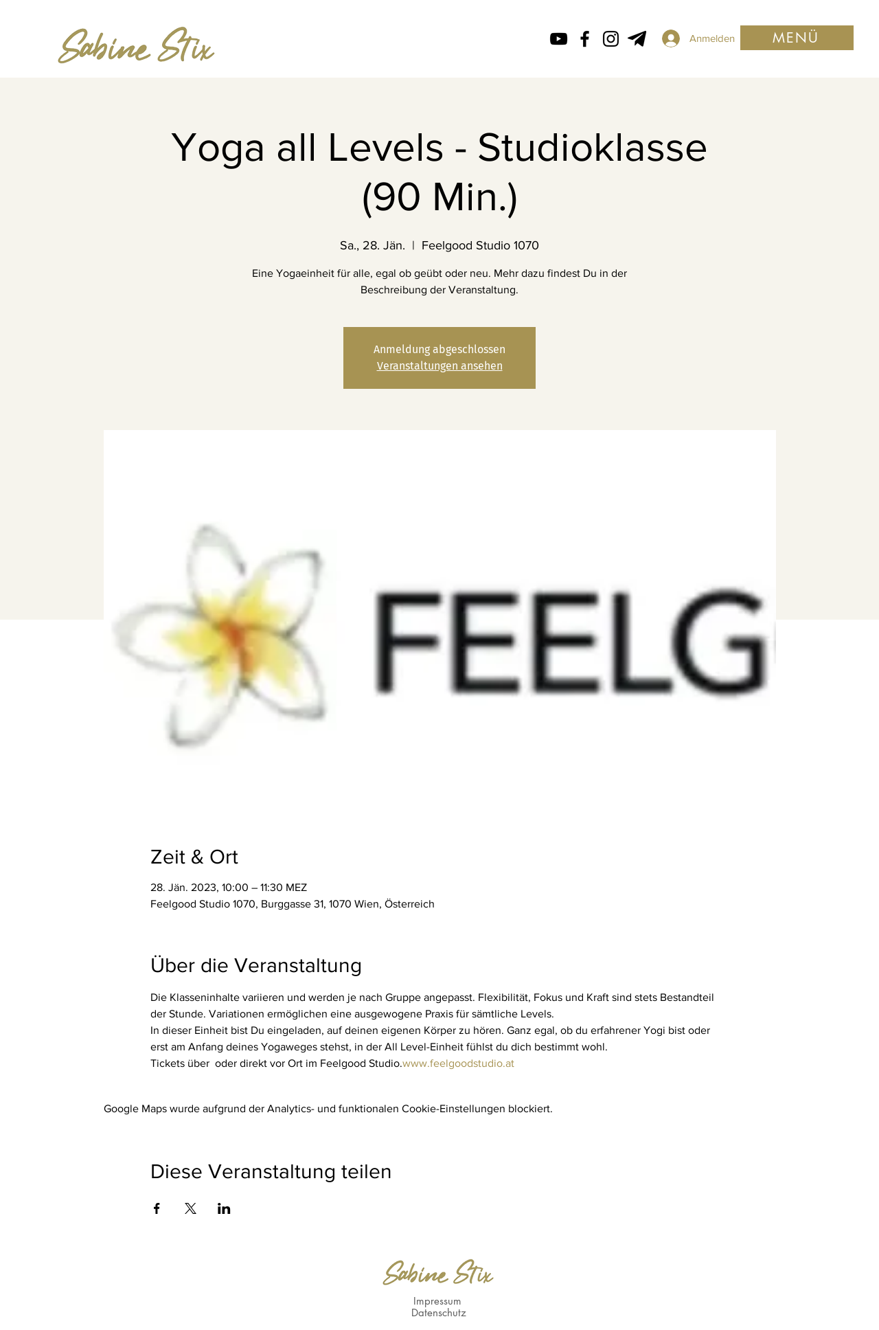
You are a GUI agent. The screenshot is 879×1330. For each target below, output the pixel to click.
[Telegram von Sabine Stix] (637, 38)
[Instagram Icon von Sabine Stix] (610, 38)
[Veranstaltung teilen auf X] (190, 1208)
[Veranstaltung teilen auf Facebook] (156, 1208)
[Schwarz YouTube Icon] (558, 38)
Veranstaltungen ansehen (440, 365)
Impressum (437, 1300)
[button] (797, 37)
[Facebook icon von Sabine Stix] (584, 38)
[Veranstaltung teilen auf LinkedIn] (224, 1208)
